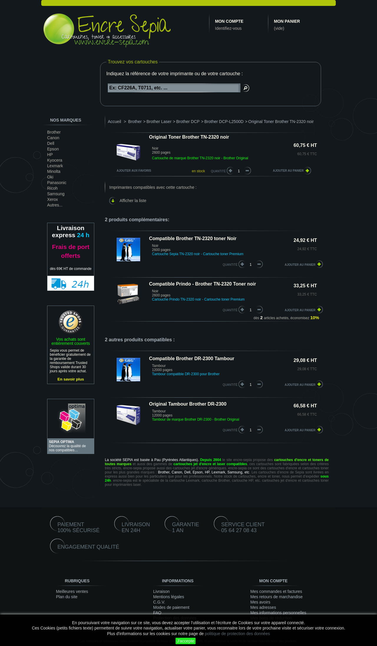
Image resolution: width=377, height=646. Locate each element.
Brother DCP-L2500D (224, 121)
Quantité (218, 171)
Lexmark (55, 165)
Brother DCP (187, 121)
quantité (230, 264)
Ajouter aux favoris (134, 170)
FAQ (157, 612)
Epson (53, 149)
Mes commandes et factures (276, 591)
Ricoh (52, 188)
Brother (54, 132)
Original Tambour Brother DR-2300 (187, 403)
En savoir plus (70, 379)
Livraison (161, 591)
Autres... (54, 205)
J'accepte (185, 641)
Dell (50, 143)
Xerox (52, 199)
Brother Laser (158, 121)
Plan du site (66, 596)
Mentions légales (168, 596)
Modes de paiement (171, 607)
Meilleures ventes (72, 591)
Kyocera (54, 160)
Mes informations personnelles (278, 613)
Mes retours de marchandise (276, 597)
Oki (50, 177)
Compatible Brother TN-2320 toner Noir (193, 238)
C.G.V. (159, 602)
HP (50, 154)
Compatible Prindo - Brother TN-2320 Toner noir (202, 283)
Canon (53, 137)
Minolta (53, 171)
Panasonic (56, 182)
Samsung (56, 193)
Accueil (114, 121)
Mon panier (287, 21)
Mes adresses (263, 607)
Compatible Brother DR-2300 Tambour (191, 358)
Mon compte (229, 21)
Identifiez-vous (228, 28)
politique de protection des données (237, 633)
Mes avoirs (260, 602)
